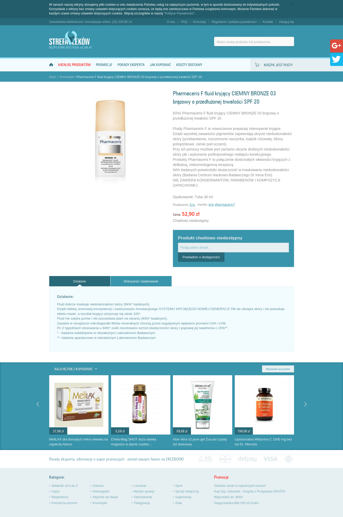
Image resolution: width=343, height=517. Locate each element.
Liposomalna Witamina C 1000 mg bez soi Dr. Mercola (263, 441)
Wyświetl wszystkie (278, 369)
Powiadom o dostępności (201, 257)
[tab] (79, 281)
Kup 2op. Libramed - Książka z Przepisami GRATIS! (250, 491)
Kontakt (268, 22)
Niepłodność (60, 497)
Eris (192, 205)
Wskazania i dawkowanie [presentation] (141, 281)
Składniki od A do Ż (65, 486)
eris (211, 205)
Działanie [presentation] (79, 281)
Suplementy (183, 497)
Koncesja (199, 22)
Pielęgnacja (142, 503)
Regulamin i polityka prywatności (234, 22)
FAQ (184, 22)
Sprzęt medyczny (187, 491)
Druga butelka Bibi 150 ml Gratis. (237, 503)
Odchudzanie (143, 497)
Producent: (181, 205)
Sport (179, 486)
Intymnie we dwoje (105, 497)
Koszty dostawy (189, 65)
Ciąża (56, 491)
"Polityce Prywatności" (179, 13)
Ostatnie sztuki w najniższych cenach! (240, 486)
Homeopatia (101, 491)
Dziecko (98, 486)
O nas (171, 22)
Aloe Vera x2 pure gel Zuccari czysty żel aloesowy (200, 441)
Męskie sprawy (144, 491)
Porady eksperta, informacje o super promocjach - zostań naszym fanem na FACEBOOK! (116, 459)
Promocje (104, 65)
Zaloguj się (286, 22)
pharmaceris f (225, 205)
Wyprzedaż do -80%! (228, 497)
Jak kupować (160, 65)
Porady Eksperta (131, 65)
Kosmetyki (67, 77)
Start (52, 77)
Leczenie (140, 486)
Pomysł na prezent (64, 503)
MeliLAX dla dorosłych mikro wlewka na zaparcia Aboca (78, 441)
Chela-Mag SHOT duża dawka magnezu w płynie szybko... (133, 441)
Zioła (178, 503)
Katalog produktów (74, 65)
